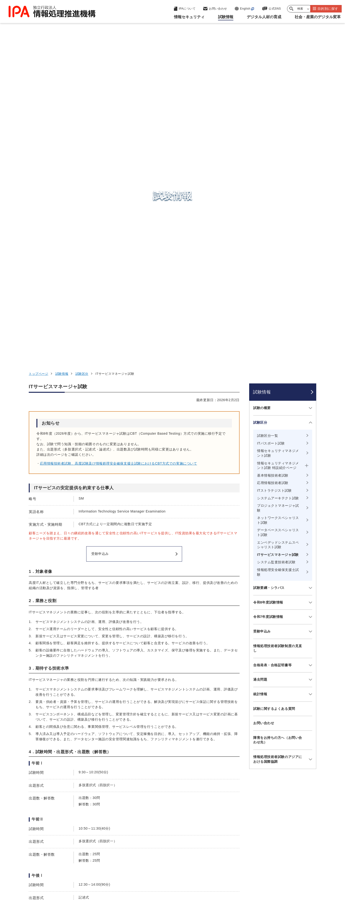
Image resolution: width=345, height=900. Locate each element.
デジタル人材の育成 (257, 814)
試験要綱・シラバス (269, 285)
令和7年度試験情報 (268, 314)
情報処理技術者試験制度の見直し (277, 345)
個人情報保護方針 (105, 870)
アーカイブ (175, 878)
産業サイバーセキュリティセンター (185, 799)
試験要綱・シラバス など (52, 694)
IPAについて (249, 838)
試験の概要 (262, 105)
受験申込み (262, 328)
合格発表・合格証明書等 (272, 362)
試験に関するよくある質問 (274, 405)
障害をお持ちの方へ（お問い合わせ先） (277, 437)
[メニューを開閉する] (309, 105)
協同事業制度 (269, 870)
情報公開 (242, 870)
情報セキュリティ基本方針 (204, 870)
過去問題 (39, 700)
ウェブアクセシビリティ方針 (151, 870)
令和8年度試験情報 (268, 299)
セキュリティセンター (173, 790)
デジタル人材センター (173, 832)
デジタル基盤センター (173, 823)
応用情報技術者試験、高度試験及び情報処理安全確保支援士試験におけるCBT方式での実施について (118, 160)
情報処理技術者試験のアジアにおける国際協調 (277, 456)
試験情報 (61, 71)
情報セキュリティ (254, 790)
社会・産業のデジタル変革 (263, 826)
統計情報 (260, 391)
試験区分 (81, 71)
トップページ (38, 71)
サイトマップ (300, 870)
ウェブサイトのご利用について (56, 870)
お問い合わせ (263, 420)
